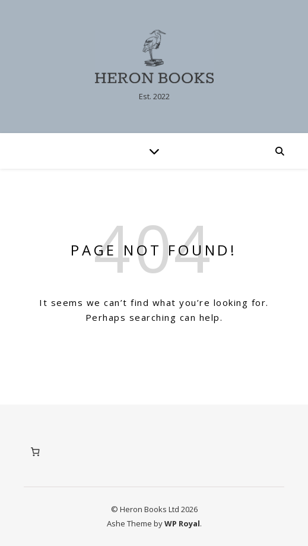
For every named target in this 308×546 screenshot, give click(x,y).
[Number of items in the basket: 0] (35, 451)
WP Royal (182, 523)
